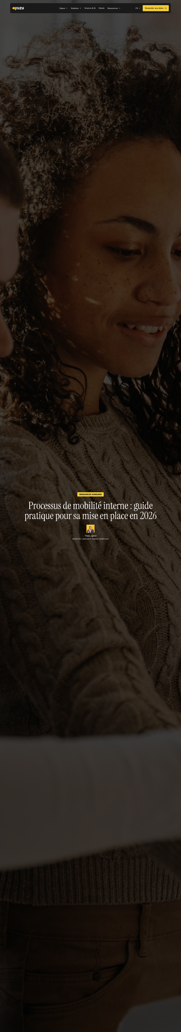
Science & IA (90, 8)
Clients (101, 8)
